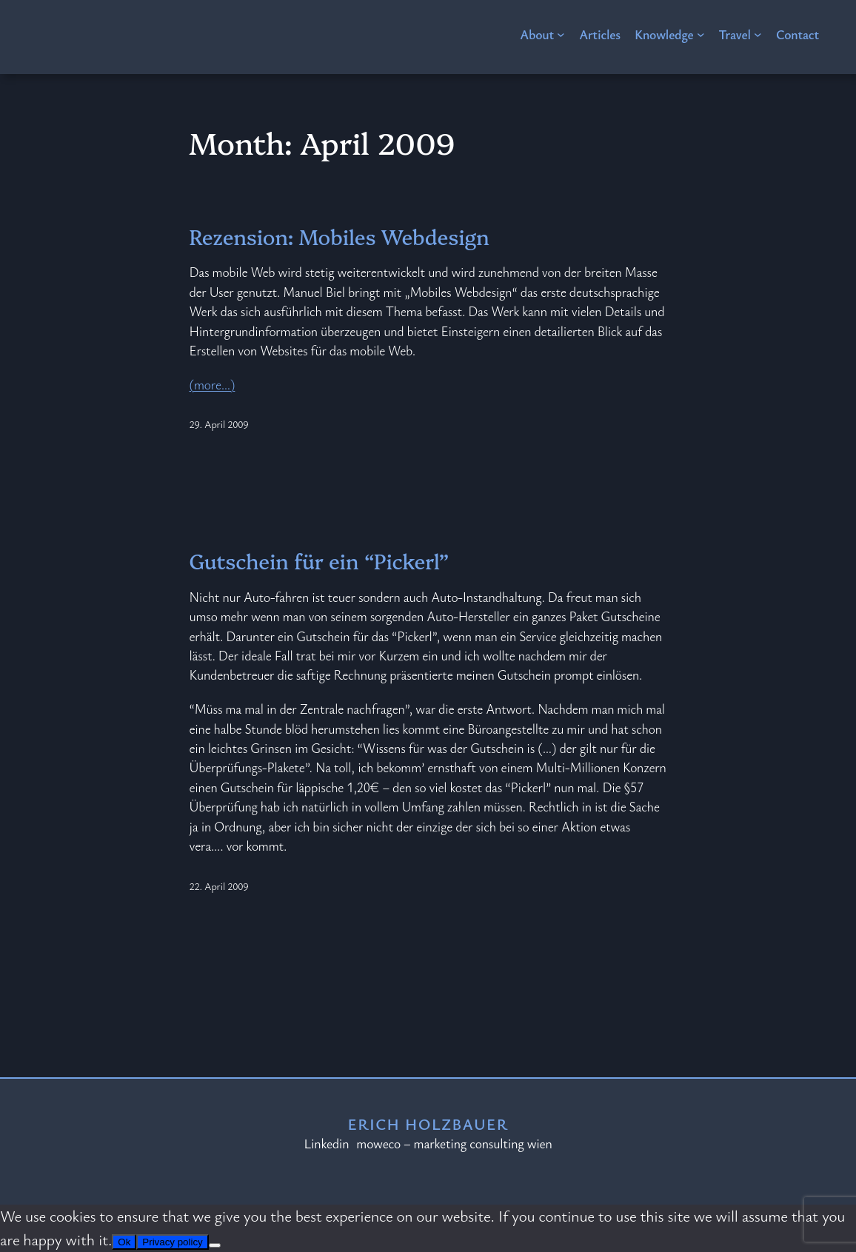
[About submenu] (561, 34)
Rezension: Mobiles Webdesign (339, 236)
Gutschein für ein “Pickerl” (319, 560)
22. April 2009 (219, 886)
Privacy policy (172, 1242)
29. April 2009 (219, 424)
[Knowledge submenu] (701, 34)
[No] (215, 1245)
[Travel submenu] (758, 34)
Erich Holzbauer (427, 1124)
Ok (124, 1242)
